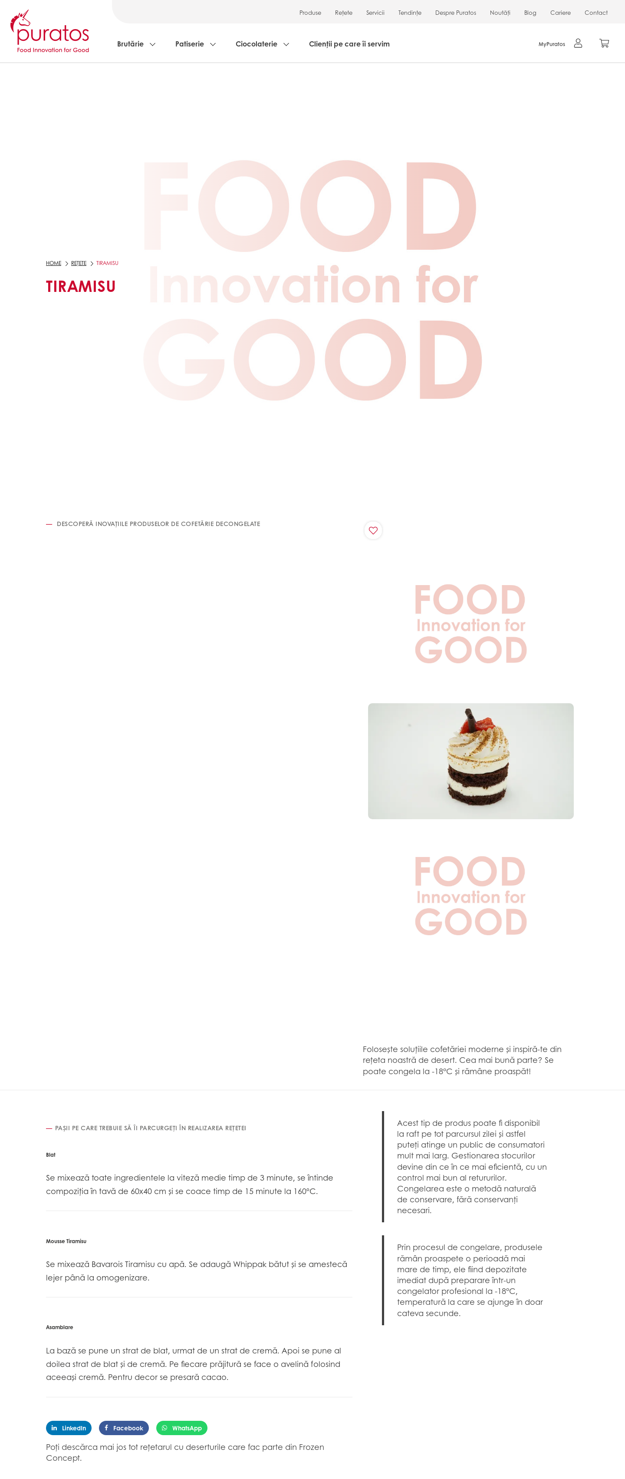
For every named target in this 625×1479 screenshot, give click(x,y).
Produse (310, 12)
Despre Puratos (455, 12)
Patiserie (189, 44)
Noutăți (500, 12)
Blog (530, 12)
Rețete (343, 12)
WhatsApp (182, 1427)
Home (53, 263)
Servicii (375, 12)
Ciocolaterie (256, 44)
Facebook (124, 1427)
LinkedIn (69, 1427)
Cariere (560, 12)
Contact (596, 12)
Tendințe (409, 12)
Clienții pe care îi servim (349, 44)
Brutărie (130, 44)
